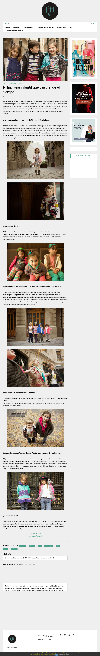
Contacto (49, 639)
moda (20, 83)
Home (7, 27)
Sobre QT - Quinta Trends (49, 636)
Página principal (41, 635)
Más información (61, 654)
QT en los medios (40, 640)
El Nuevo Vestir (62, 27)
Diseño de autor (29, 27)
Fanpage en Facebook (35, 536)
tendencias (12, 83)
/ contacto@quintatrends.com (14, 30)
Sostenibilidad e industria (46, 27)
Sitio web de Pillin (35, 534)
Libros (73, 27)
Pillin (37, 104)
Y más (67, 654)
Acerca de (17, 27)
